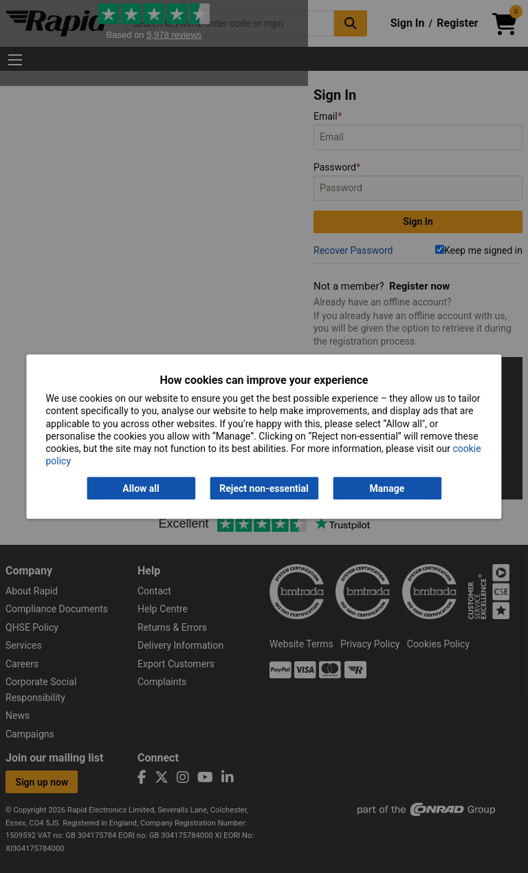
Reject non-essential (263, 488)
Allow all (140, 488)
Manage (387, 488)
